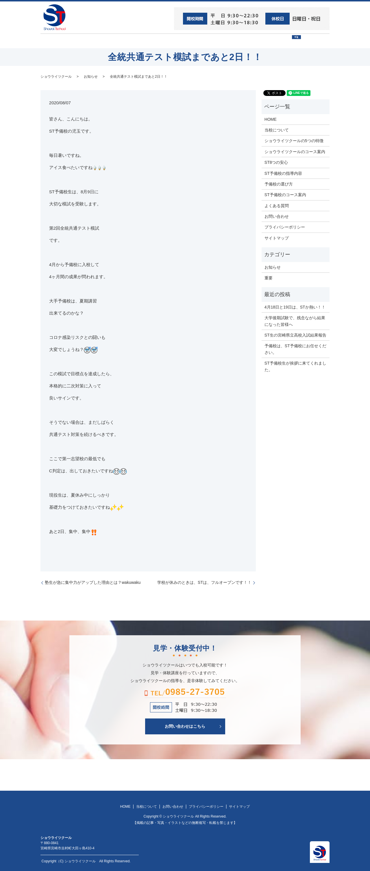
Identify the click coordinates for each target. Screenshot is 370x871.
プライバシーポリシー (284, 226)
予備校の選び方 (238, 40)
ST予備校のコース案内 (285, 194)
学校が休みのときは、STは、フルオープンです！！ (204, 582)
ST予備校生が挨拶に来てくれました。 (295, 366)
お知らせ (91, 76)
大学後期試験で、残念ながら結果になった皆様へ (294, 320)
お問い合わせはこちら (185, 726)
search (314, 43)
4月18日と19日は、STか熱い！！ (294, 306)
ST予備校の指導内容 (283, 172)
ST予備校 (203, 40)
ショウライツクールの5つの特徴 (293, 140)
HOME (55, 40)
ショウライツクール (164, 40)
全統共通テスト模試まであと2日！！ (138, 76)
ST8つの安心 (85, 40)
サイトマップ (276, 237)
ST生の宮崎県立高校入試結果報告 (295, 335)
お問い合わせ (276, 40)
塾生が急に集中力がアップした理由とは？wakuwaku (92, 582)
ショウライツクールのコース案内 (294, 151)
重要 (268, 277)
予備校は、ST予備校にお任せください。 (295, 348)
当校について (121, 40)
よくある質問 (276, 205)
